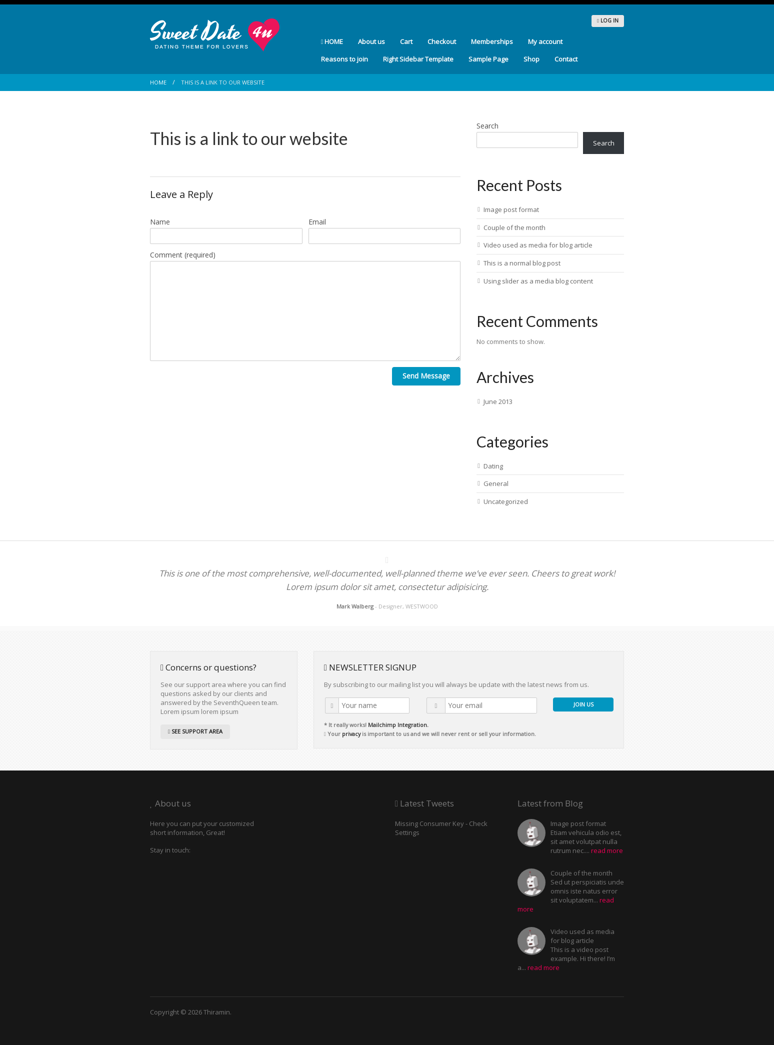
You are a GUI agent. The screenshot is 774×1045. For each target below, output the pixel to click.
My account (545, 41)
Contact (566, 59)
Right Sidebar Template (418, 59)
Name (160, 221)
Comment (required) (183, 255)
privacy (351, 734)
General (496, 483)
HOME (332, 41)
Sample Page (488, 59)
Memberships (492, 41)
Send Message (426, 375)
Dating (493, 466)
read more (607, 850)
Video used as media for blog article (538, 245)
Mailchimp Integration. (398, 724)
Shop (532, 59)
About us (371, 41)
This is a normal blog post (522, 263)
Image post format (511, 209)
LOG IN (607, 20)
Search (487, 125)
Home (158, 82)
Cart (406, 41)
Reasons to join (344, 59)
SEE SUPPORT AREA (195, 731)
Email (317, 221)
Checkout (442, 41)
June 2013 (498, 401)
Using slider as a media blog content (538, 281)
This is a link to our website (249, 138)
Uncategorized (506, 501)
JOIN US (584, 704)
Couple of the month (515, 227)
